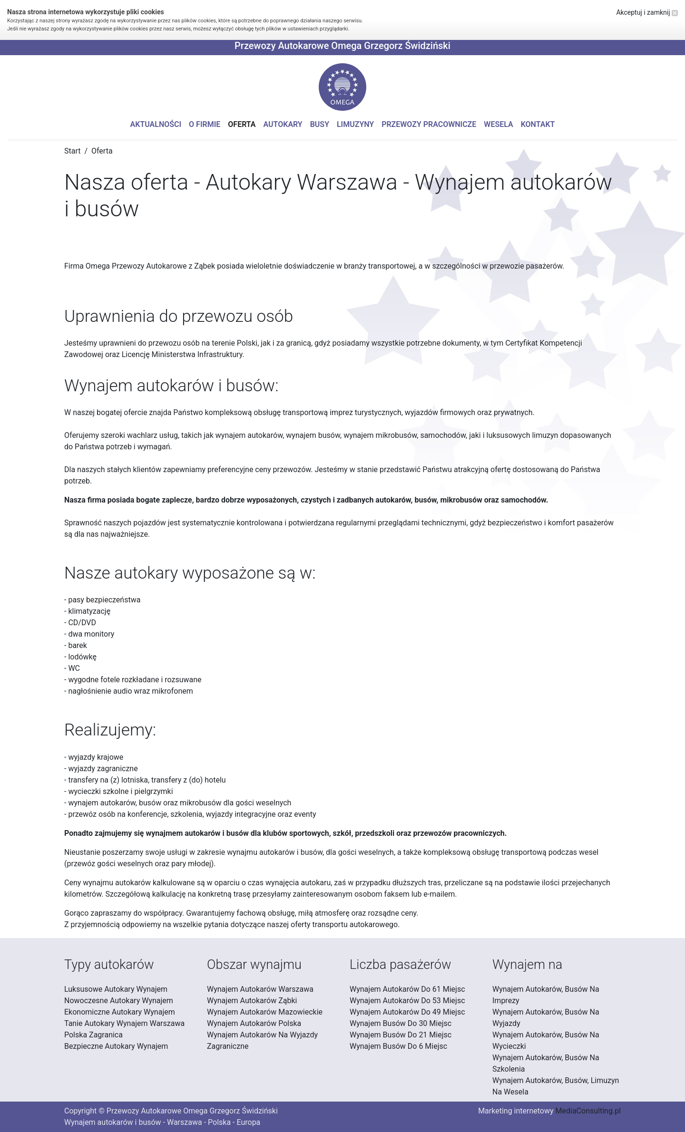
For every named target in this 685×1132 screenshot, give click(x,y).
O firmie (204, 124)
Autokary (283, 124)
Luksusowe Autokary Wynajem (115, 989)
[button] (342, 87)
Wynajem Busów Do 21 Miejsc (400, 1034)
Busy (319, 124)
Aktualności (156, 124)
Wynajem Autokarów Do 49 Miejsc (407, 1011)
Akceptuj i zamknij (647, 12)
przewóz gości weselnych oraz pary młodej (139, 863)
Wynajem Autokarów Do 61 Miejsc (407, 989)
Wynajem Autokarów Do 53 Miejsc (407, 1000)
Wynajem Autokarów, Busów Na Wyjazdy (545, 1017)
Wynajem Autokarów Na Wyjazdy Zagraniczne (262, 1040)
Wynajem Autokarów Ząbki (252, 1000)
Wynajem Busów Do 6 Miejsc (398, 1046)
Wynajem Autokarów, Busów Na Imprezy (545, 995)
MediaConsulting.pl (588, 1110)
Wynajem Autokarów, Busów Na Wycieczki (545, 1040)
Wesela (498, 124)
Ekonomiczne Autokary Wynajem (119, 1011)
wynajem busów (313, 435)
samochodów (443, 435)
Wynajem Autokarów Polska (254, 1023)
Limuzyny (355, 124)
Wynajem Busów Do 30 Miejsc (400, 1023)
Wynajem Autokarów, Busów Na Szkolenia (545, 1063)
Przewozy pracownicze (429, 124)
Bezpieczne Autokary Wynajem (116, 1046)
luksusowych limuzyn (522, 435)
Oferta (241, 124)
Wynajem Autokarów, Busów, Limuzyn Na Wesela (555, 1086)
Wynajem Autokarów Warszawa (260, 989)
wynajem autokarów (249, 435)
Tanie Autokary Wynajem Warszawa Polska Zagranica (124, 1029)
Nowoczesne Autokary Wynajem (118, 1000)
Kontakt (538, 124)
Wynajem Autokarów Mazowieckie (265, 1011)
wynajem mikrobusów (380, 435)
